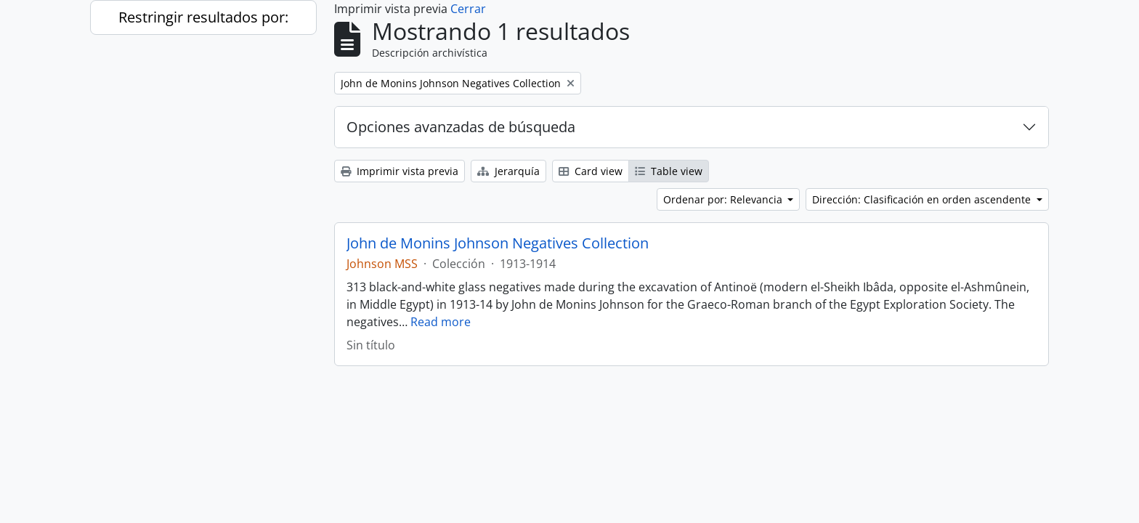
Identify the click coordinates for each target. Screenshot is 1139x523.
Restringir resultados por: (203, 17)
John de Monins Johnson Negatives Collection (497, 243)
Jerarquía (508, 171)
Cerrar (468, 9)
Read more (440, 322)
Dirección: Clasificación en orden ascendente (923, 199)
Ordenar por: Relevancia (724, 199)
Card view (591, 171)
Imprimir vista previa (399, 171)
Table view (668, 171)
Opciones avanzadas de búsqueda (460, 127)
